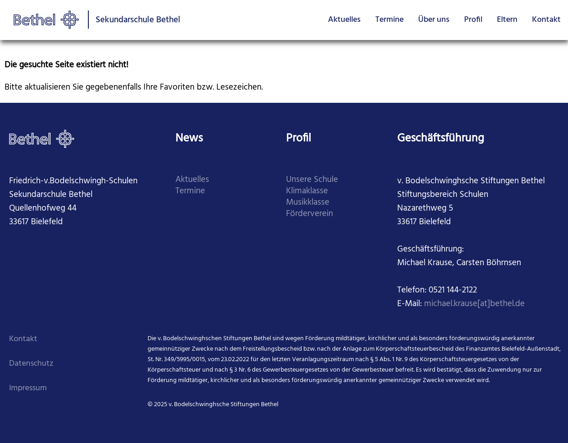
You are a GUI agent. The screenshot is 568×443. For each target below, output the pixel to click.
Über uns (434, 19)
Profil (473, 19)
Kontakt (546, 19)
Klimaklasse (307, 191)
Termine (389, 19)
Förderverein (309, 214)
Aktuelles (344, 19)
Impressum (28, 388)
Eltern (507, 19)
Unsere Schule (312, 180)
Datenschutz (31, 363)
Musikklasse (307, 202)
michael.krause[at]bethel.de (474, 304)
